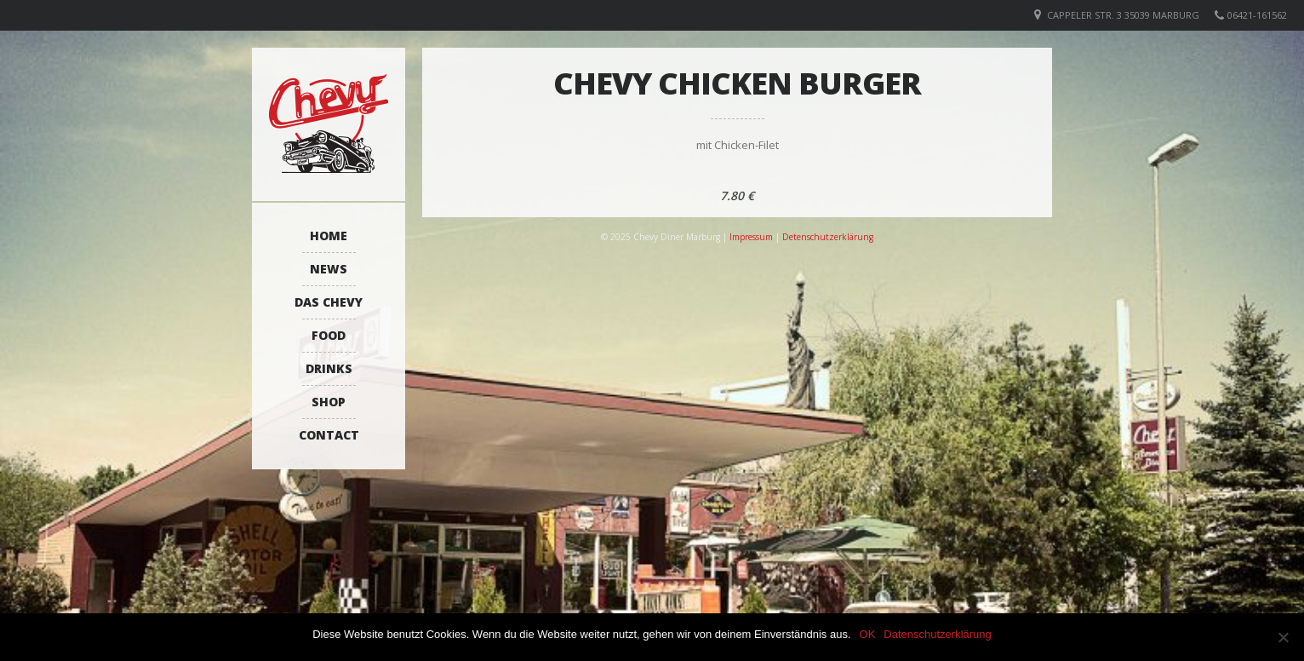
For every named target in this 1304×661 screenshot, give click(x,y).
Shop (329, 402)
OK (868, 634)
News (328, 269)
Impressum (751, 237)
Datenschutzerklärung (937, 634)
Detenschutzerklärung (827, 237)
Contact (329, 435)
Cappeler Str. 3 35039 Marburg (1123, 15)
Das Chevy (329, 302)
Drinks (329, 368)
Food (329, 335)
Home (328, 235)
